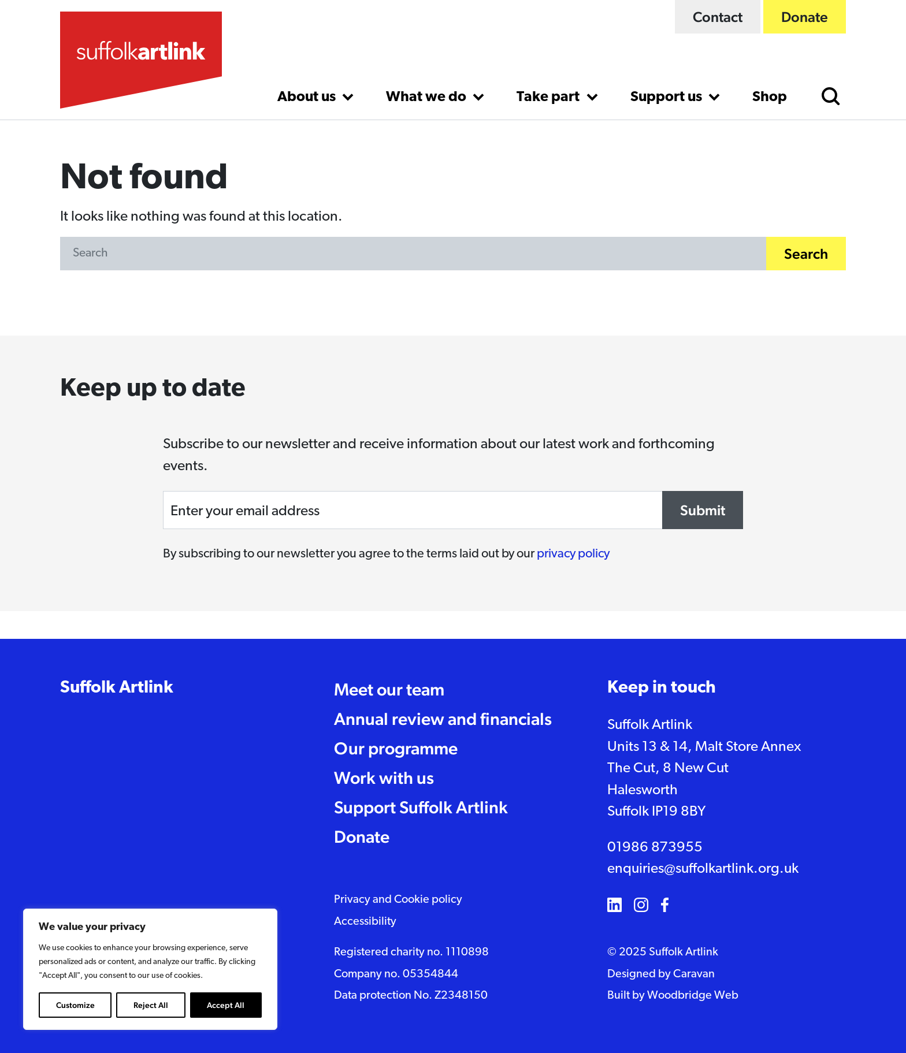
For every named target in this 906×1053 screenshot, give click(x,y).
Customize (75, 1005)
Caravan (694, 974)
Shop (769, 97)
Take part (549, 97)
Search (806, 253)
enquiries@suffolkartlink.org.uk (703, 869)
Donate (804, 16)
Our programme (396, 748)
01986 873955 (655, 847)
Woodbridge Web (692, 996)
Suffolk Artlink (116, 688)
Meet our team (389, 689)
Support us (667, 97)
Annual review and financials (443, 719)
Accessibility (365, 922)
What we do (427, 97)
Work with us (384, 778)
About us (308, 97)
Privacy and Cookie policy (398, 900)
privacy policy (573, 554)
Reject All (150, 1005)
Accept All (225, 1005)
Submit (702, 510)
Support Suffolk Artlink (421, 807)
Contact (717, 16)
